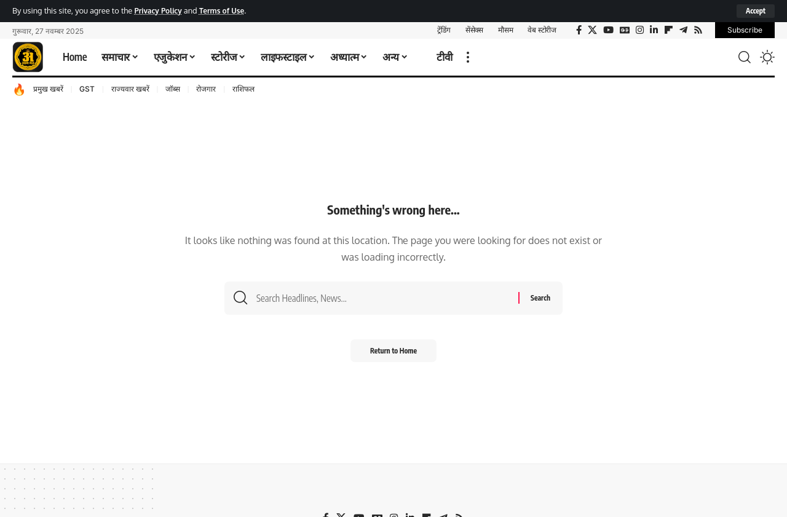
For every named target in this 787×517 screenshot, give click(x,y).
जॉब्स (172, 89)
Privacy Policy (159, 10)
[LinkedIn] (654, 30)
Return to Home (394, 354)
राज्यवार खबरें (130, 89)
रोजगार (206, 89)
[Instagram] (640, 30)
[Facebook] (579, 30)
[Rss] (698, 30)
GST (87, 89)
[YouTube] (608, 30)
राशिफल (243, 89)
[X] (592, 30)
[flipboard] (668, 30)
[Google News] (625, 30)
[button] (755, 11)
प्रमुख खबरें (48, 89)
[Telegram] (683, 30)
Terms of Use (227, 10)
